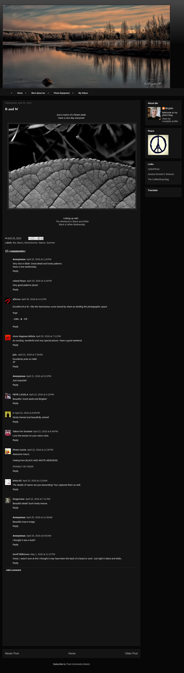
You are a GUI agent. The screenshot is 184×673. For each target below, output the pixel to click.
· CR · (25, 319)
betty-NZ (17, 480)
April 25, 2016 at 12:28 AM (39, 517)
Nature (42, 242)
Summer (51, 242)
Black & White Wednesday (71, 224)
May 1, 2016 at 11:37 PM (42, 554)
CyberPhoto (154, 169)
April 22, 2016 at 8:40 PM (27, 413)
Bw (14, 242)
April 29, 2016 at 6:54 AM (38, 535)
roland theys (19, 281)
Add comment (13, 570)
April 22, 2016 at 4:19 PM (41, 394)
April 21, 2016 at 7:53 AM (30, 354)
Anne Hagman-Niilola (24, 336)
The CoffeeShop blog (158, 179)
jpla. (15, 354)
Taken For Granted (22, 431)
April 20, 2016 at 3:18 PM (39, 281)
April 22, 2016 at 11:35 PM (40, 450)
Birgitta (169, 108)
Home (20, 93)
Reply (15, 271)
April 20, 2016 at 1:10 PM (38, 259)
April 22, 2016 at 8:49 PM (45, 431)
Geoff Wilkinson (21, 554)
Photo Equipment (62, 93)
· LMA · (16, 319)
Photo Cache (19, 450)
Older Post (131, 653)
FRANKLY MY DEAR (23, 466)
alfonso (17, 299)
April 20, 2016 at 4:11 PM (34, 299)
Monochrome (30, 242)
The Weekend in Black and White (72, 221)
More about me (38, 93)
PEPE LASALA (20, 394)
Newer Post (12, 653)
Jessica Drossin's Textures (161, 174)
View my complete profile (170, 120)
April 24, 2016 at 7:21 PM (38, 499)
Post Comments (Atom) (78, 664)
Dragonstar (19, 499)
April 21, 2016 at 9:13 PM (38, 376)
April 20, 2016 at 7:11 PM (48, 336)
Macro (20, 242)
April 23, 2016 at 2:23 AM (35, 480)
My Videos (83, 93)
